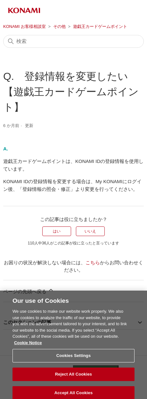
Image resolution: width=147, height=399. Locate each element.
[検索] (73, 41)
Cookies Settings (73, 359)
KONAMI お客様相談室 (24, 26)
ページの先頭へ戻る (28, 290)
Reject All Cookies (73, 377)
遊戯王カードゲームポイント (100, 26)
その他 (59, 26)
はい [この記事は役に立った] (57, 231)
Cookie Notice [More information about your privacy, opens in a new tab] (28, 346)
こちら (93, 262)
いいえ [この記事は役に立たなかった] (90, 231)
